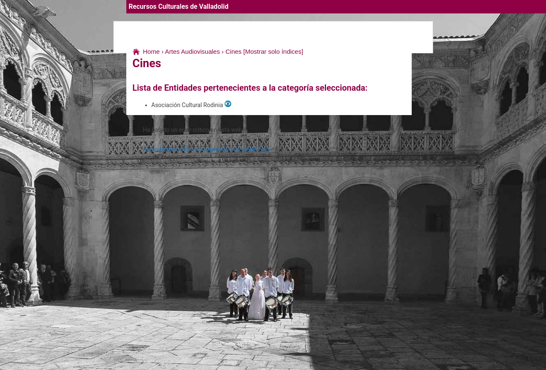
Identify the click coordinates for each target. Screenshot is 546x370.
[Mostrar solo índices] (273, 51)
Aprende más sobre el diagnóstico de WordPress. (207, 149)
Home (151, 51)
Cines (233, 51)
